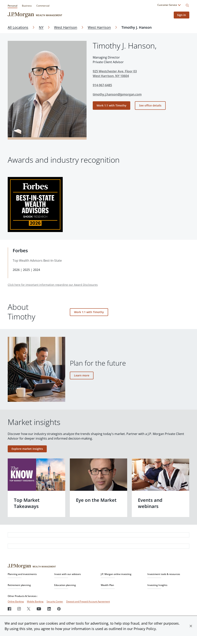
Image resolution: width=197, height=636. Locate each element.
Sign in (181, 15)
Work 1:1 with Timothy (111, 105)
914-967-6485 (102, 85)
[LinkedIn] (49, 609)
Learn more (81, 375)
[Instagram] (19, 609)
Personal (12, 5)
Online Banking (16, 601)
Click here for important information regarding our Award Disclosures (53, 285)
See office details (150, 105)
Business (27, 5)
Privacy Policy (145, 628)
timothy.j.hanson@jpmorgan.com (117, 94)
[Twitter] (28, 609)
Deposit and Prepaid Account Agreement (88, 601)
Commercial (42, 5)
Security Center (55, 601)
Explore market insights (27, 449)
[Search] (187, 5)
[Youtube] (39, 609)
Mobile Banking (35, 601)
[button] (190, 626)
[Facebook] (9, 609)
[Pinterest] (59, 609)
